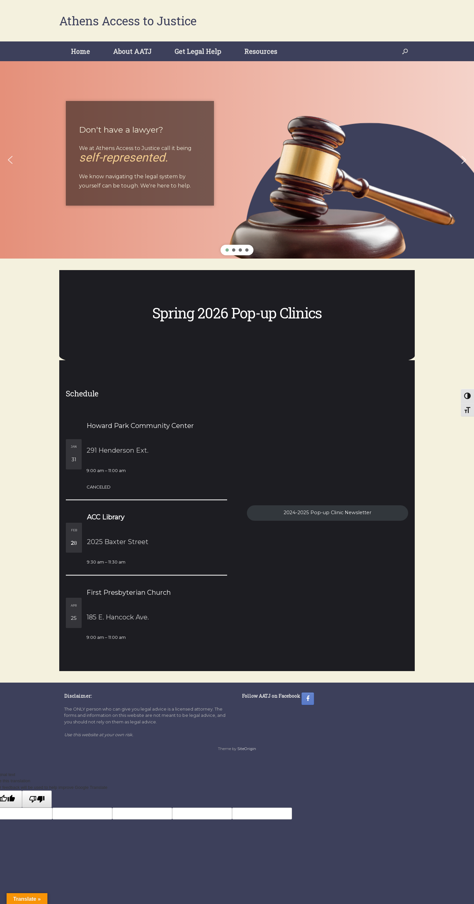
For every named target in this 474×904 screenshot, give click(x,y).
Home (80, 51)
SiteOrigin (246, 748)
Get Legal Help (197, 51)
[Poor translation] (37, 799)
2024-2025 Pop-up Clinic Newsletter (327, 512)
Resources (260, 51)
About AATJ (132, 51)
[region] (237, 160)
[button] (405, 51)
